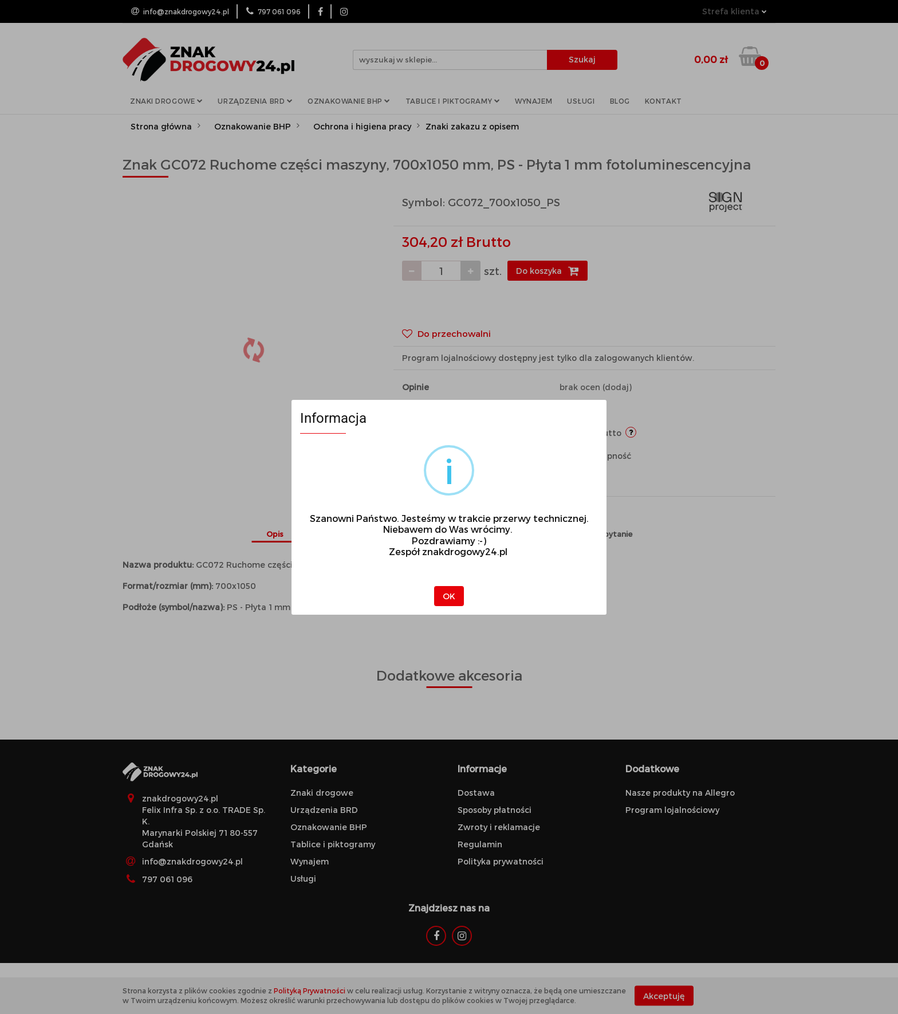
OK (449, 596)
